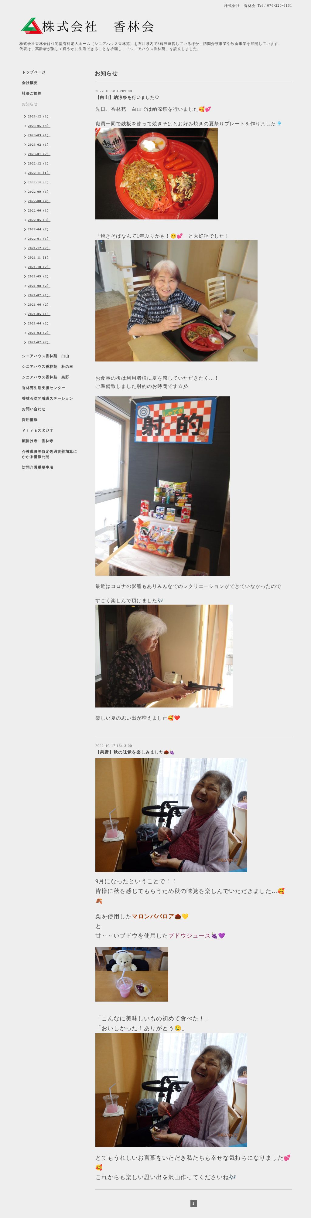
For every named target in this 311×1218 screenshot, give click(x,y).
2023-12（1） (39, 116)
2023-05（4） (39, 125)
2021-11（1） (39, 257)
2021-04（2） (39, 323)
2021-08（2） (39, 285)
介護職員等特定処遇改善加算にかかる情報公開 (49, 454)
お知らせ (30, 104)
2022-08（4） (39, 201)
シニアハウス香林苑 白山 (45, 356)
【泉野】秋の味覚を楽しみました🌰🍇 (135, 752)
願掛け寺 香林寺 (37, 441)
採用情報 (30, 420)
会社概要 (30, 83)
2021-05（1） (39, 314)
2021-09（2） (39, 276)
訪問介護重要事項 (37, 467)
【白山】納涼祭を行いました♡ (127, 97)
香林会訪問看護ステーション (47, 398)
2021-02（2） (39, 342)
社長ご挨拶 (32, 93)
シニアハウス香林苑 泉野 (45, 377)
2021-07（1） (39, 295)
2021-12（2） (39, 248)
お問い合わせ (34, 409)
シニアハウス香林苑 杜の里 (47, 367)
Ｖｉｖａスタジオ (37, 430)
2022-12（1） (39, 163)
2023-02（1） (39, 144)
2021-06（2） (39, 304)
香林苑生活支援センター (43, 388)
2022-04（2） (39, 229)
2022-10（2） (39, 182)
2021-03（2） (39, 332)
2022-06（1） (39, 210)
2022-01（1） (39, 238)
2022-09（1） (39, 191)
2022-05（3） (39, 220)
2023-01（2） (39, 154)
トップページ (34, 72)
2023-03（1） (39, 135)
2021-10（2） (39, 267)
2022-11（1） (39, 173)
